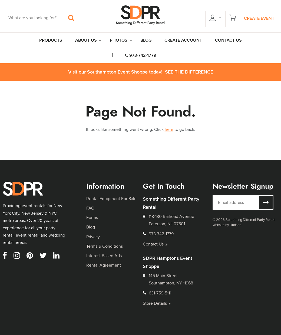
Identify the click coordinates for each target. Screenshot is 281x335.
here (169, 129)
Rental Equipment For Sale (111, 198)
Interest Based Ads (104, 256)
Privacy (93, 237)
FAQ (90, 208)
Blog (90, 227)
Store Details (157, 303)
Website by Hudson (227, 224)
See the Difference (189, 72)
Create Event (259, 18)
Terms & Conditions (104, 246)
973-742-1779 (140, 55)
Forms (92, 217)
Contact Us (155, 244)
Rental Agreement (103, 265)
